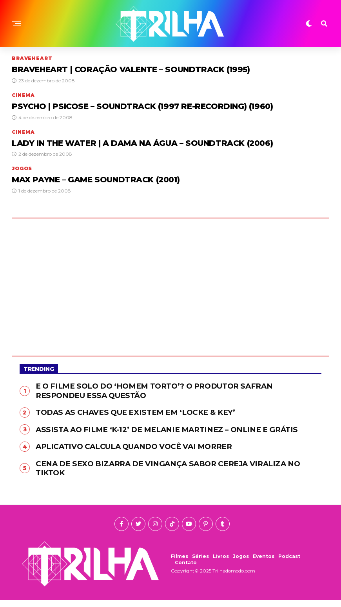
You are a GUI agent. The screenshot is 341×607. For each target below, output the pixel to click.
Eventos (263, 563)
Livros (221, 563)
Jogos (241, 563)
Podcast (289, 563)
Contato (186, 569)
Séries (200, 563)
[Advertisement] (170, 284)
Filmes (179, 563)
